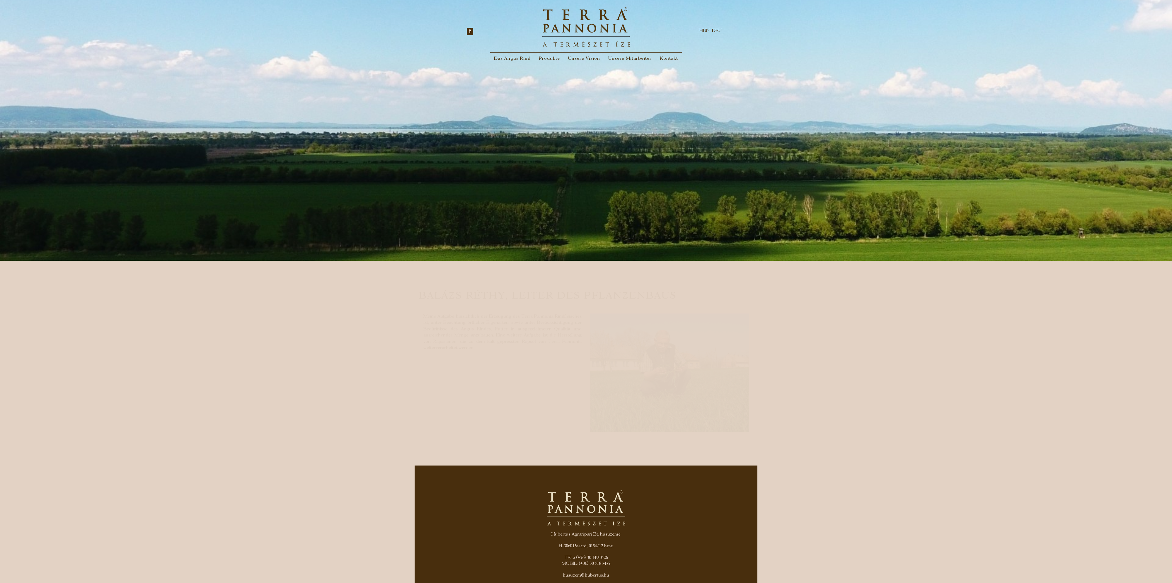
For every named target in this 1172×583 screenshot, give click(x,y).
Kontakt (669, 59)
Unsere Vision (584, 59)
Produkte (549, 59)
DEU (717, 31)
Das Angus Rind (512, 59)
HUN (704, 31)
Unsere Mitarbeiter (630, 59)
